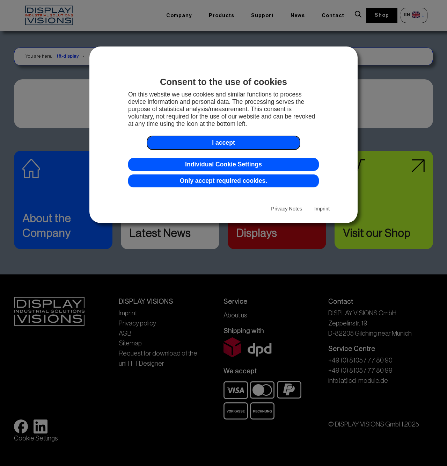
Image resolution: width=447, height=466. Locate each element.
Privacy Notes (286, 209)
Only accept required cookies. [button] (223, 180)
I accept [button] (223, 142)
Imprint (322, 209)
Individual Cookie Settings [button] (223, 164)
